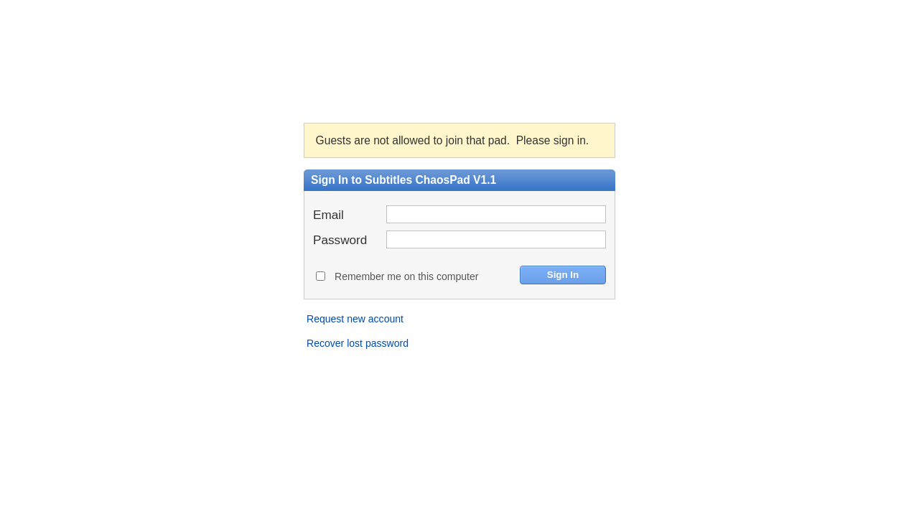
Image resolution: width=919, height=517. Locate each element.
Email (328, 214)
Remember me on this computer (406, 276)
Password (340, 239)
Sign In (563, 274)
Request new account (355, 319)
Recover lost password (358, 343)
